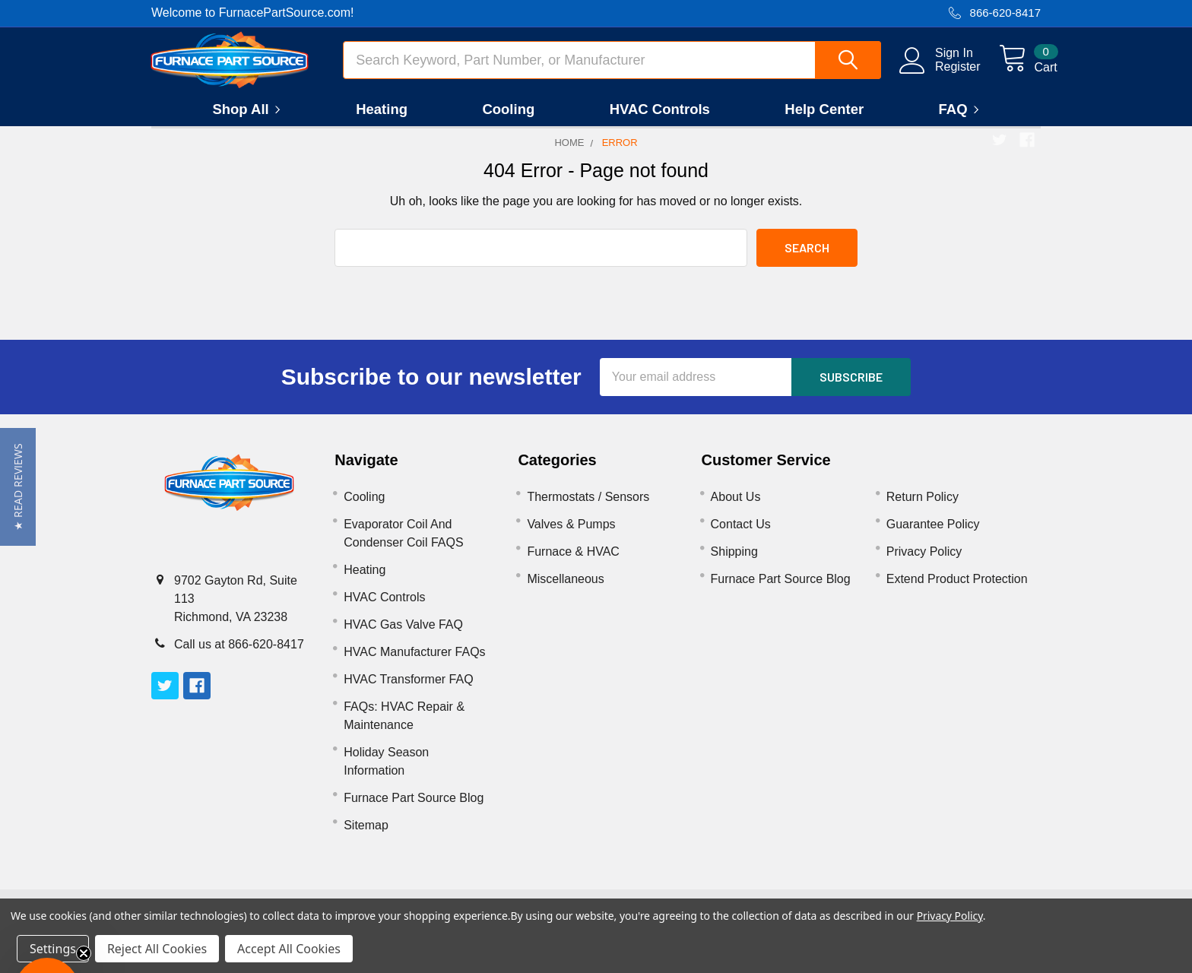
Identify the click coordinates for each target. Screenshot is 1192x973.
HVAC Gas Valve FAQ (403, 636)
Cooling (508, 122)
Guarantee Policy (933, 536)
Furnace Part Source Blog (413, 809)
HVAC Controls (660, 122)
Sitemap (366, 837)
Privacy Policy (924, 563)
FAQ (961, 122)
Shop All (249, 122)
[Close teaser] (83, 953)
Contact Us (741, 536)
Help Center (824, 122)
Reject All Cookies (157, 948)
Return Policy (922, 508)
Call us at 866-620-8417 (239, 656)
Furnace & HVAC (573, 563)
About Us (736, 508)
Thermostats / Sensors (588, 508)
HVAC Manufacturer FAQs (414, 664)
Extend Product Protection (957, 591)
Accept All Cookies (289, 948)
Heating (381, 122)
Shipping (734, 563)
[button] (18, 487)
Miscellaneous (565, 591)
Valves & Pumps (571, 536)
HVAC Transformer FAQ (408, 691)
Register (941, 74)
